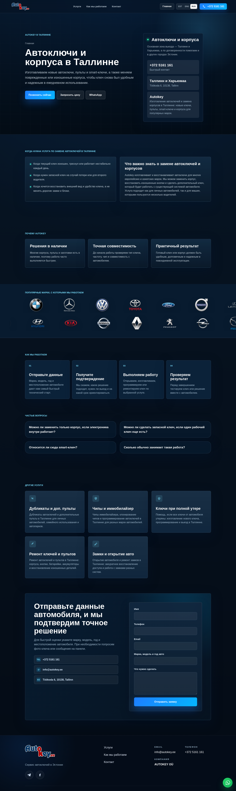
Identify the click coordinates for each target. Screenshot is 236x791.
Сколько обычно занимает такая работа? (154, 447)
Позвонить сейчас (40, 95)
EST (180, 6)
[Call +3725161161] (213, 6)
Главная (167, 6)
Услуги (77, 6)
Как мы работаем (96, 6)
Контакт (116, 6)
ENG (187, 6)
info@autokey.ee (53, 669)
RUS (194, 6)
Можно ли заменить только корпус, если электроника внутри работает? (69, 429)
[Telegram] (29, 775)
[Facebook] (40, 775)
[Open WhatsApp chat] (228, 783)
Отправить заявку (165, 701)
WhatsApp (95, 95)
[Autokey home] (20, 6)
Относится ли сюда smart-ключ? (53, 447)
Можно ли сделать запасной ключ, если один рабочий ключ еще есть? (164, 429)
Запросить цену (70, 95)
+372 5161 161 (51, 659)
